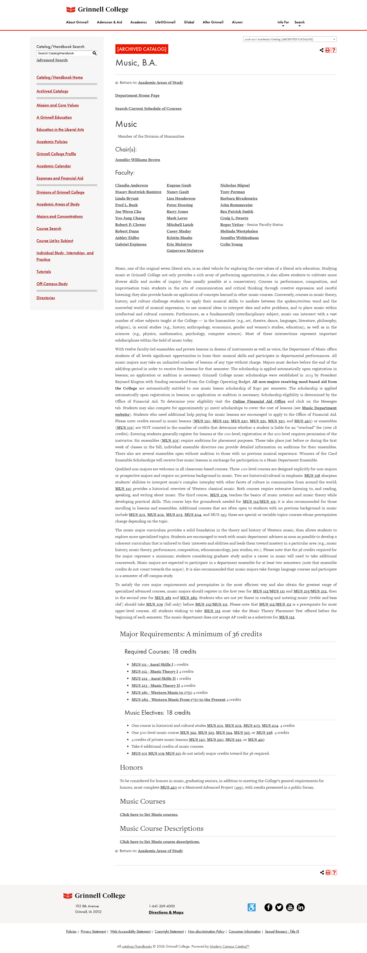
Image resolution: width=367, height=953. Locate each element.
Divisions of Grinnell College (60, 192)
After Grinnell (213, 22)
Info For (283, 22)
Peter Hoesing (180, 205)
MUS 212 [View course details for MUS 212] (319, 591)
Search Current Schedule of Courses (148, 108)
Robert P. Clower (130, 224)
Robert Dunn (127, 231)
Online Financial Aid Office (259, 401)
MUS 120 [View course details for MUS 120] (202, 421)
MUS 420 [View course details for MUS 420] (302, 421)
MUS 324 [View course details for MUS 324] (224, 732)
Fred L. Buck (126, 205)
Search (299, 22)
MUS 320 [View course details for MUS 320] (276, 421)
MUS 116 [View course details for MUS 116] (312, 475)
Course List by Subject (55, 240)
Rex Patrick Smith (236, 211)
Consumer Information (245, 931)
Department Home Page (137, 95)
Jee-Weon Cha (128, 211)
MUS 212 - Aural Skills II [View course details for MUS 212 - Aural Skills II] (154, 678)
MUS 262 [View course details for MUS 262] (188, 597)
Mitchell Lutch (180, 224)
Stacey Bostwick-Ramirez (138, 192)
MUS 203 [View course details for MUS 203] (174, 514)
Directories (46, 297)
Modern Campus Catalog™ (229, 946)
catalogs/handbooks (137, 946)
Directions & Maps (166, 912)
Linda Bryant (127, 198)
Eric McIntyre (179, 244)
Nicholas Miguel (235, 185)
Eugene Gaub (179, 185)
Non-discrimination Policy (206, 931)
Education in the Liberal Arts (60, 129)
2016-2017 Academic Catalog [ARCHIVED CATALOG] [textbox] (279, 39)
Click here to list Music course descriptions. (160, 841)
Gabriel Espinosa (131, 244)
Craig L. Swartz (234, 218)
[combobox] (290, 39)
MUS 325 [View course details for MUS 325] (242, 732)
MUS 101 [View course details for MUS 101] (125, 427)
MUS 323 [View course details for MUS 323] (206, 732)
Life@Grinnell (165, 22)
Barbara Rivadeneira (238, 198)
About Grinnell (77, 22)
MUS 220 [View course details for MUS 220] (239, 421)
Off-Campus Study (52, 283)
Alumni (237, 22)
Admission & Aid (109, 22)
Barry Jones (177, 211)
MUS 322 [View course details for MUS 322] (188, 732)
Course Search (49, 228)
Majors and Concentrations (60, 216)
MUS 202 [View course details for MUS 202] (155, 514)
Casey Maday (179, 231)
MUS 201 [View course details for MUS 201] (137, 514)
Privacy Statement (93, 931)
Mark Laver (177, 218)
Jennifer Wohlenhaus (239, 237)
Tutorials (44, 271)
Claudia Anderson (131, 185)
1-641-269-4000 (162, 906)
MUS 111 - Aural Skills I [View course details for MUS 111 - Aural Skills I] (152, 664)
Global (189, 22)
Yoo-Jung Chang (130, 218)
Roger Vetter (232, 224)
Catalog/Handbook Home (60, 77)
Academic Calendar (54, 166)
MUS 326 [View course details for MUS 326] (264, 732)
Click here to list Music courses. (149, 814)
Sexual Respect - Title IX (282, 931)
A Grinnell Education (54, 117)
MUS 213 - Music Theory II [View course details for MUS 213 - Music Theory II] (156, 685)
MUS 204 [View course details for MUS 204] (192, 514)
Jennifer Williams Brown (137, 159)
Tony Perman (232, 192)
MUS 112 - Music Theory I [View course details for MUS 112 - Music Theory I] (155, 671)
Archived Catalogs (52, 91)
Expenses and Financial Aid (60, 178)
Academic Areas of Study (58, 204)
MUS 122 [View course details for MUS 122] (221, 421)
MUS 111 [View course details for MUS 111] (267, 501)
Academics (138, 22)
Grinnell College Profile (56, 153)
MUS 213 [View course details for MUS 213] (301, 591)
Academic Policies (52, 141)
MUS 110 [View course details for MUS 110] (123, 488)
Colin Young (231, 244)
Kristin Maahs (179, 237)
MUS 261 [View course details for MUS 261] (163, 597)
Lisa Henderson (181, 198)
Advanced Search (52, 60)
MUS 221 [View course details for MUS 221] (258, 421)
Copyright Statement (169, 931)
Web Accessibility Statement (130, 931)
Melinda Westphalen (239, 231)
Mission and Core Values (58, 105)
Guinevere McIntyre (185, 250)
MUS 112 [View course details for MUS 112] (251, 501)
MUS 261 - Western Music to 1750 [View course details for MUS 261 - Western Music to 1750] (162, 692)
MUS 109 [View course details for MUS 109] (218, 495)
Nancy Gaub (178, 192)
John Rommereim (236, 205)
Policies (71, 931)
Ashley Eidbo (127, 237)
